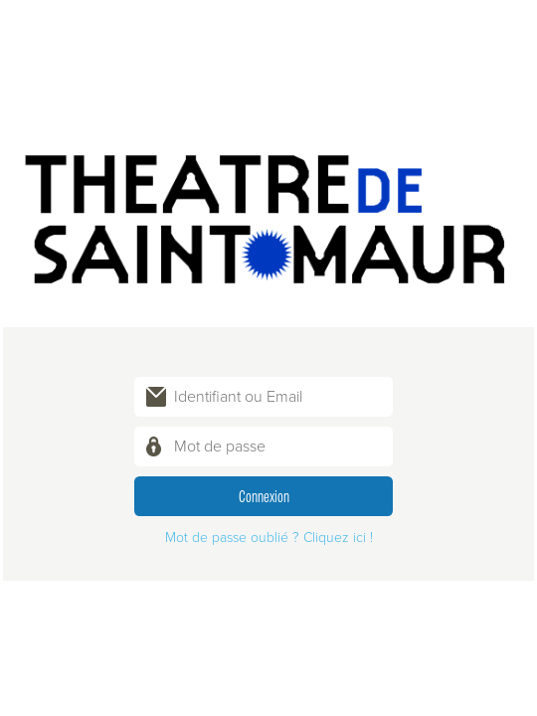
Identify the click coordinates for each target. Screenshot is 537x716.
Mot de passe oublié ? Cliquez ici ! (269, 537)
